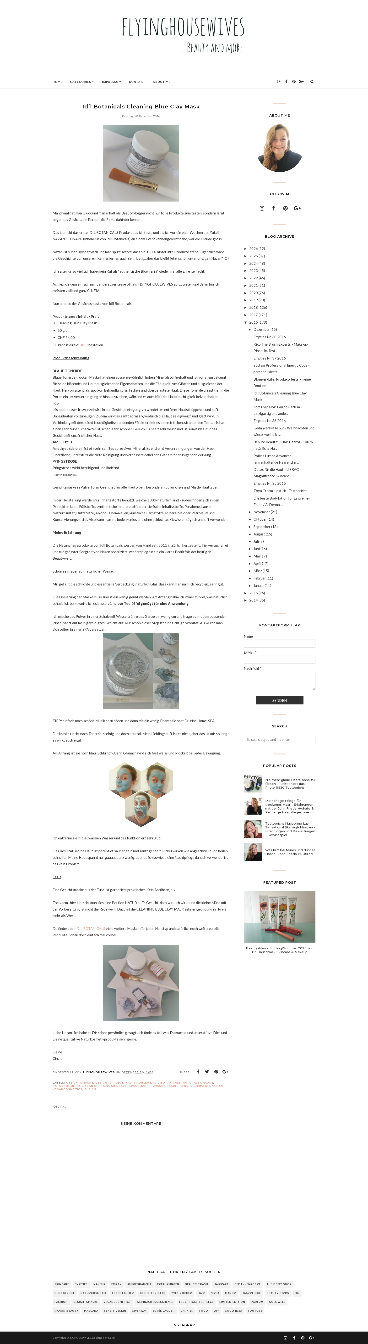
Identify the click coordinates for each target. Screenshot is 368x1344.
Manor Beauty (66, 1310)
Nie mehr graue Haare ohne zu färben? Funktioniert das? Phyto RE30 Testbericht (290, 783)
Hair (201, 1293)
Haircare (221, 1284)
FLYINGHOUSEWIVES (78, 1337)
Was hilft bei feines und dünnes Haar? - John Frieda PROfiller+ (290, 852)
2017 (253, 315)
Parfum (257, 1302)
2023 (253, 270)
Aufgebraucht (139, 1284)
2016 (253, 322)
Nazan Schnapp (95, 1086)
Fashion (61, 1302)
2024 (253, 263)
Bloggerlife (64, 1293)
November (262, 512)
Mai (257, 556)
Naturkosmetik (67, 1086)
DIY (216, 1310)
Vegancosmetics (67, 1089)
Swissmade (139, 1086)
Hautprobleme (138, 1082)
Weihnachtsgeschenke (154, 1302)
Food (203, 1310)
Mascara (91, 1310)
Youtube (255, 1310)
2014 (253, 600)
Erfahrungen (168, 1284)
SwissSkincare (164, 1086)
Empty (116, 1284)
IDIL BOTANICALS (90, 928)
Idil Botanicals (167, 1082)
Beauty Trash (196, 1284)
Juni (257, 548)
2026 (253, 248)
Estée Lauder (164, 1310)
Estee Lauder (123, 1293)
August (259, 534)
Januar (259, 585)
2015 (253, 593)
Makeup (99, 1284)
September (262, 526)
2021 (253, 285)
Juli (256, 541)
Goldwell (277, 1302)
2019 (253, 300)
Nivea (215, 1293)
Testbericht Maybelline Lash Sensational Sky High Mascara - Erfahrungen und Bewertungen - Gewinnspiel (290, 829)
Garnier (187, 1310)
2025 (253, 256)
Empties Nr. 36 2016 (270, 420)
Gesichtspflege (109, 1082)
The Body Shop (279, 1284)
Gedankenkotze (247, 1284)
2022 (253, 278)
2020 (253, 293)
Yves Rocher (181, 1293)
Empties (81, 1284)
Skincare (119, 1086)
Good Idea (233, 1310)
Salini (111, 1337)
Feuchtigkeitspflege (196, 1302)
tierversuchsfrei (194, 1086)
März (258, 570)
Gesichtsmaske (79, 1082)
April (257, 563)
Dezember (262, 329)
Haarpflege (251, 1293)
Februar (260, 578)
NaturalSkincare (198, 1082)
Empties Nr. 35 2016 (270, 483)
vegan (217, 1086)
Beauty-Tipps (278, 1293)
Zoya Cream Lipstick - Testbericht (280, 491)
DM (297, 1293)
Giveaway (139, 1310)
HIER (83, 345)
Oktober (260, 519)
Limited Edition (232, 1302)
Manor (230, 1293)
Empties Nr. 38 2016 (270, 337)
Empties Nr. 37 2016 (270, 358)
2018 (253, 307)
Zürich (90, 1089)
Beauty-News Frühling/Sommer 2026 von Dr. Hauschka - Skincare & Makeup (279, 950)
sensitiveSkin (115, 1310)
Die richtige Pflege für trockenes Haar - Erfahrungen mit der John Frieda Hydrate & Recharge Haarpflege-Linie (289, 806)
